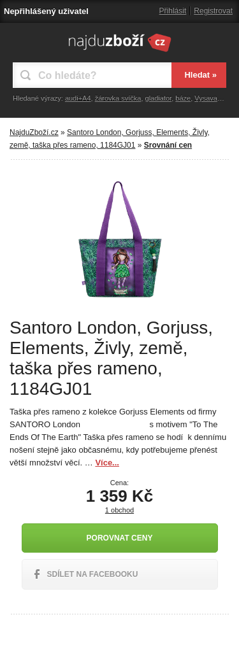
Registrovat (213, 10)
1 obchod (119, 510)
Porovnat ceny (120, 538)
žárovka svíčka (118, 98)
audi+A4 (78, 98)
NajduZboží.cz (34, 132)
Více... (107, 462)
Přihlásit (173, 10)
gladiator (158, 98)
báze (183, 98)
